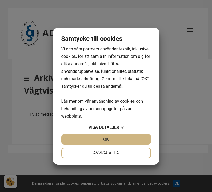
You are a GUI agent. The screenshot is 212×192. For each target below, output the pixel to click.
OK (106, 139)
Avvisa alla (106, 152)
